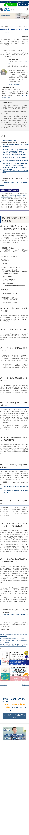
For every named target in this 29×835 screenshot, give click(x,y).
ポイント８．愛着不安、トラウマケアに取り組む (15, 163)
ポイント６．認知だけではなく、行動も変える (14, 157)
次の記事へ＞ (25, 685)
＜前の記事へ (3, 685)
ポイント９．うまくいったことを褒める (13, 165)
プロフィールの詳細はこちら (14, 84)
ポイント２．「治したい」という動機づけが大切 (15, 149)
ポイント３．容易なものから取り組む (12, 151)
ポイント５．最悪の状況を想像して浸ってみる (14, 154)
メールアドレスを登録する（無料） (14, 716)
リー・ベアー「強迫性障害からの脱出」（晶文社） (13, 646)
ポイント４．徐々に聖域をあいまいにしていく (14, 152)
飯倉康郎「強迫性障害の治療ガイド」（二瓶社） (12, 638)
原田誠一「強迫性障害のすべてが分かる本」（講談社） (14, 644)
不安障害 (25, 36)
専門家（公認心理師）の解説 (8, 140)
